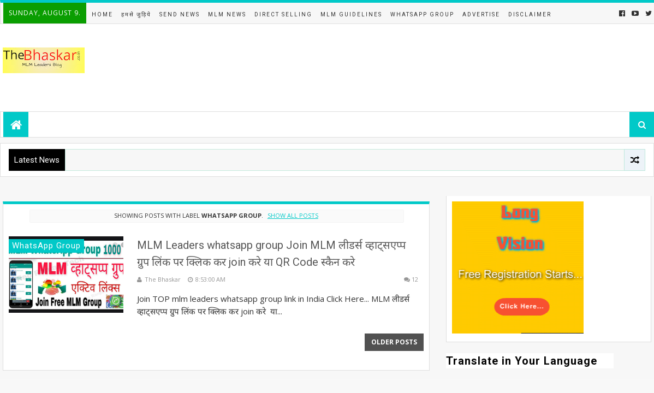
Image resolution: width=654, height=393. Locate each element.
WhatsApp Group (422, 14)
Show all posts (292, 215)
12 (415, 279)
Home (102, 14)
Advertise (481, 14)
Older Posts (394, 342)
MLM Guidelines (351, 14)
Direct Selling (283, 14)
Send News (179, 14)
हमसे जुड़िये (136, 14)
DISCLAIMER (529, 14)
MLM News (227, 14)
